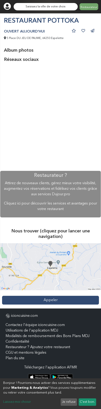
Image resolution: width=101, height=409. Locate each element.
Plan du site (15, 358)
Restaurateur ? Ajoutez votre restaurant (38, 347)
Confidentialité (17, 342)
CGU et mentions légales (26, 353)
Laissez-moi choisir (17, 401)
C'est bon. (87, 401)
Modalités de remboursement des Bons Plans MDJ (47, 336)
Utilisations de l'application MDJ (32, 330)
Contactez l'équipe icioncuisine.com (35, 325)
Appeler (51, 300)
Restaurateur (88, 7)
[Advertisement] (50, 116)
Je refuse (69, 401)
